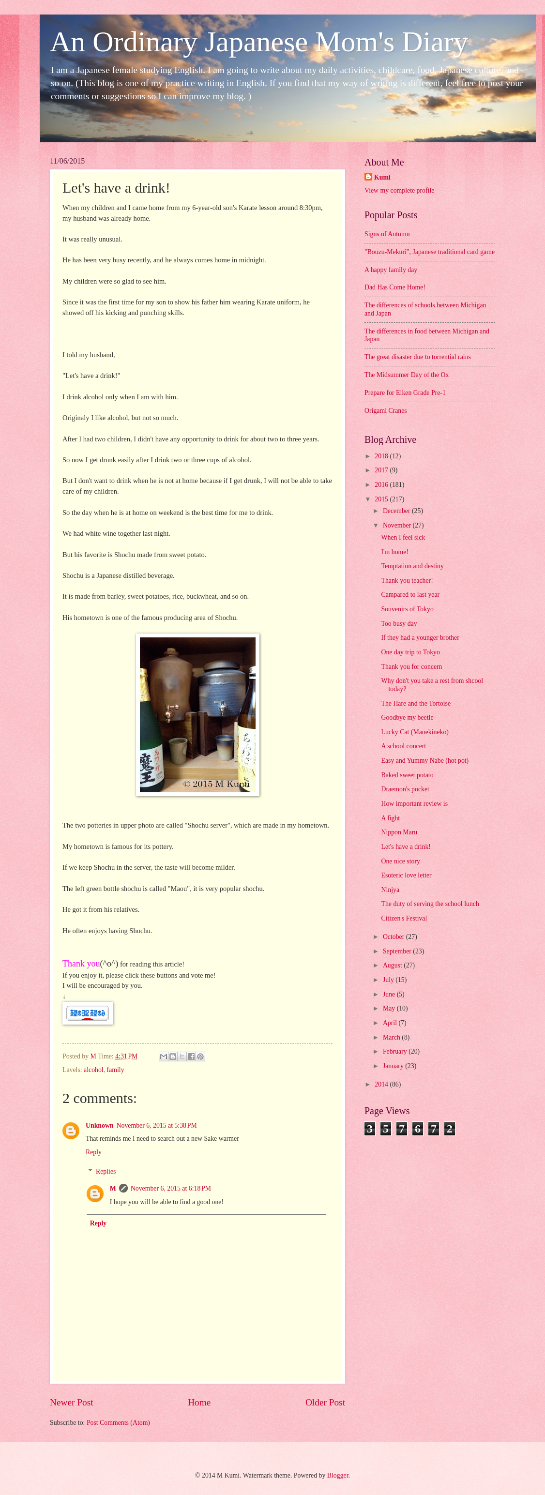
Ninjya (390, 889)
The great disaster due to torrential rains (417, 357)
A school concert (403, 746)
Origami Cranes (385, 410)
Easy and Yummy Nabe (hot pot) (425, 760)
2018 (382, 456)
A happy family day (390, 269)
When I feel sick (403, 537)
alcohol (94, 1069)
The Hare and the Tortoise (416, 703)
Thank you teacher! (407, 580)
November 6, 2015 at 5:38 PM (157, 1125)
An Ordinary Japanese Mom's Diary (259, 42)
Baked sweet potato (407, 775)
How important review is (414, 803)
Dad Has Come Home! (394, 287)
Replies (106, 1171)
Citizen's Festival (404, 918)
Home (199, 1402)
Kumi (382, 177)
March (392, 1037)
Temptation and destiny (412, 566)
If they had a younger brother (420, 637)
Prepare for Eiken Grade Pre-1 (405, 392)
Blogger (337, 1475)
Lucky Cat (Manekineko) (414, 732)
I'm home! (395, 552)
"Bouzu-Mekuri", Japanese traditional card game (429, 252)
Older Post (325, 1402)
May (390, 1008)
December (397, 510)
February (396, 1051)
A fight (390, 818)
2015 (382, 499)
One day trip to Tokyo (410, 652)
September (398, 951)
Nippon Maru (399, 832)
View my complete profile (399, 190)
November (398, 525)
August (393, 965)
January (394, 1066)
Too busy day (399, 623)
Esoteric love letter (406, 875)
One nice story (400, 861)
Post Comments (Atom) (118, 1422)
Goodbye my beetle (407, 717)
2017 (382, 470)
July (389, 979)
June (390, 994)
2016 (382, 484)
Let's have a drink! (405, 846)
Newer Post (71, 1402)
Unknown (100, 1125)
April (391, 1023)
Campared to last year (410, 594)
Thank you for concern (411, 666)
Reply (94, 1152)
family (115, 1069)
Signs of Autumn (387, 234)
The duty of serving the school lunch (430, 903)
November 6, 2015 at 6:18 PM (171, 1188)
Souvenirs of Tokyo (407, 609)
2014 (382, 1084)
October (394, 936)
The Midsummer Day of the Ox (406, 374)
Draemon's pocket (405, 789)
